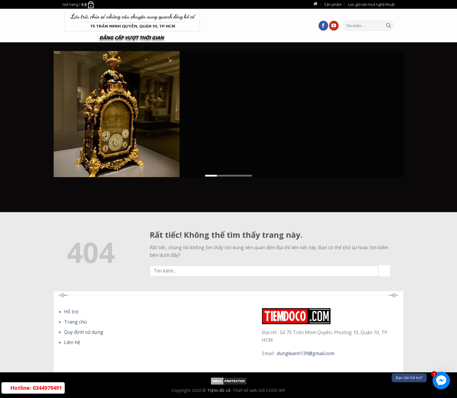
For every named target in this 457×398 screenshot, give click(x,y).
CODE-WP (275, 390)
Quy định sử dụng (83, 332)
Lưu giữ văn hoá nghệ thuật (371, 4)
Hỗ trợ (71, 311)
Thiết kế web (246, 390)
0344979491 (36, 387)
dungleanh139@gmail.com (305, 353)
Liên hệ (72, 342)
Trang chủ (75, 322)
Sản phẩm (333, 4)
